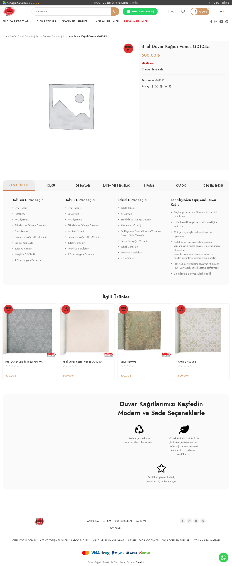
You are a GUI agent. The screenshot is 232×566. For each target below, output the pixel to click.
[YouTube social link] (221, 21)
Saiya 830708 (128, 361)
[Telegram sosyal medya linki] (170, 86)
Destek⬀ (140, 562)
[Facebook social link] (211, 21)
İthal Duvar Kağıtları (30, 36)
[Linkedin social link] (166, 86)
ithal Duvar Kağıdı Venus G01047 (24, 361)
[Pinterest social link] (226, 21)
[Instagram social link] (215, 21)
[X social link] (156, 86)
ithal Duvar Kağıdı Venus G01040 (82, 361)
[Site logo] (9, 11)
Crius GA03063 (187, 361)
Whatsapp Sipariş (140, 11)
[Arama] (75, 11)
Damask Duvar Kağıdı (54, 36)
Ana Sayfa (11, 36)
